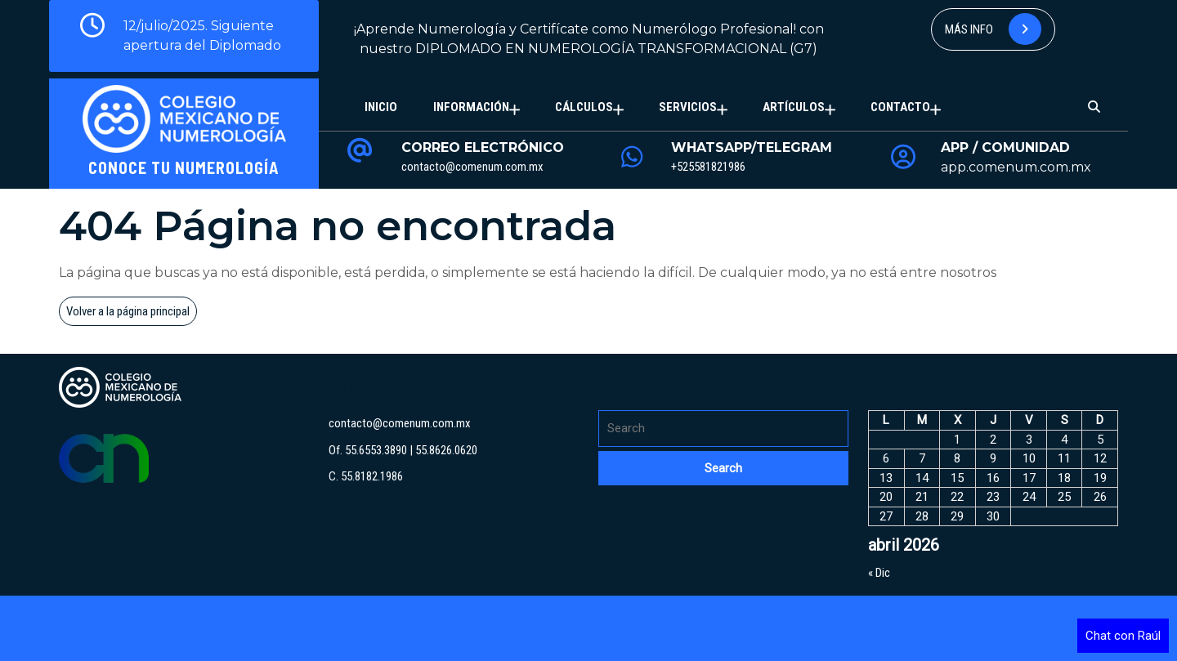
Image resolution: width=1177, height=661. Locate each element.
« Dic (879, 572)
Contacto (900, 107)
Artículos (794, 107)
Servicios (688, 107)
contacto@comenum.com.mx (472, 166)
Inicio (381, 107)
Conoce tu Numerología (184, 167)
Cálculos (584, 107)
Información (471, 107)
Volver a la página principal (131, 313)
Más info (993, 29)
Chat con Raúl (1123, 635)
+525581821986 (708, 166)
